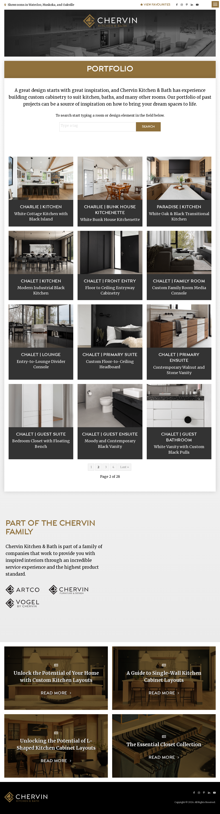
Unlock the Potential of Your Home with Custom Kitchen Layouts (56, 676)
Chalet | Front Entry (110, 281)
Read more (54, 693)
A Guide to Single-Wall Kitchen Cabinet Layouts (164, 676)
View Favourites (155, 4)
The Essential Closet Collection (164, 745)
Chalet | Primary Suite (110, 355)
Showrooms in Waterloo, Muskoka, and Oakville (40, 5)
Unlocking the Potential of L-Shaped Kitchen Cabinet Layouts (56, 744)
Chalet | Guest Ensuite (110, 434)
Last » (124, 467)
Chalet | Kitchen (41, 281)
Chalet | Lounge (41, 355)
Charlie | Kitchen (41, 207)
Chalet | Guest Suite (41, 434)
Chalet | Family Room (179, 281)
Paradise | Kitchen (179, 207)
